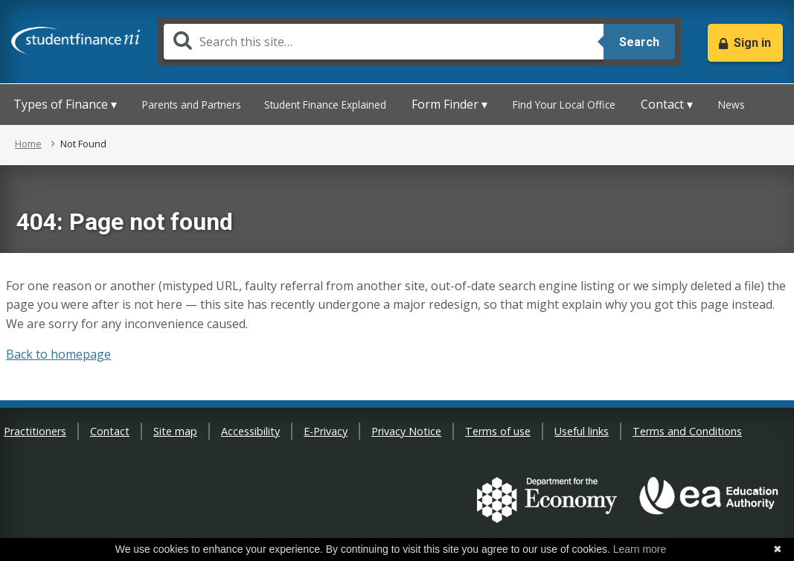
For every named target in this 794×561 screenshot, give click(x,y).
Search (639, 42)
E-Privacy (326, 431)
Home (28, 143)
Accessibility (250, 431)
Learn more (640, 549)
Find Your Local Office (564, 104)
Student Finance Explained (325, 104)
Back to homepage (58, 354)
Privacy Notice (406, 431)
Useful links (581, 431)
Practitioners (35, 431)
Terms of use (498, 431)
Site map (175, 431)
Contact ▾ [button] (667, 104)
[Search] (383, 42)
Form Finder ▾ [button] (449, 104)
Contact (109, 431)
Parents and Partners (191, 104)
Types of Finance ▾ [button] (65, 104)
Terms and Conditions (687, 431)
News (731, 104)
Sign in (752, 43)
